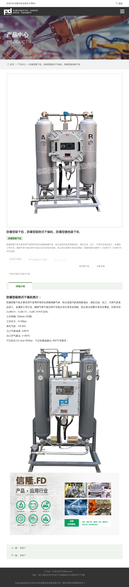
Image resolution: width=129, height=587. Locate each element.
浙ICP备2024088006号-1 (73, 583)
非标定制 (101, 268)
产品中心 (22, 65)
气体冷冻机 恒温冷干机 (19, 275)
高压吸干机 (84, 268)
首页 (10, 65)
